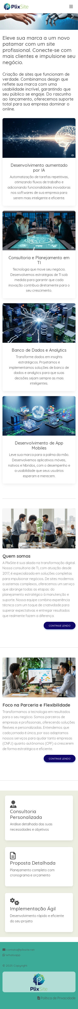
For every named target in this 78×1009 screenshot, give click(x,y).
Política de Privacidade (58, 998)
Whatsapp (11, 955)
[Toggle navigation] (71, 7)
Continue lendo (60, 625)
